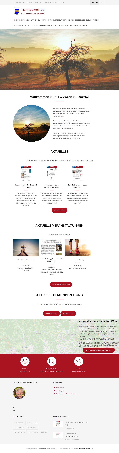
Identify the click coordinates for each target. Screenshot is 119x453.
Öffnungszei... (33, 423)
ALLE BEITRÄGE (59, 210)
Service (44, 432)
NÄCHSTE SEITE (68, 313)
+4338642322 (20, 2)
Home (16, 20)
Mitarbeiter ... (19, 423)
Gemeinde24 (42, 449)
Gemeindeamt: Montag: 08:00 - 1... (56, 2)
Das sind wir (33, 432)
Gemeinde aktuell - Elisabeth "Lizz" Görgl (76, 423)
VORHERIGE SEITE (51, 313)
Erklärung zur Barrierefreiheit (66, 394)
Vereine (96, 20)
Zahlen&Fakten (20, 25)
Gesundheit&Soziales (76, 20)
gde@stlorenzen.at (35, 2)
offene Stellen (59, 25)
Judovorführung (78, 260)
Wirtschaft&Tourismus (57, 20)
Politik (22, 20)
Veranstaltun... (19, 432)
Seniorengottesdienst (26, 260)
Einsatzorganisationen (43, 25)
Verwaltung (31, 20)
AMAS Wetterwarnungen (77, 25)
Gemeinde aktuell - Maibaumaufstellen (71, 435)
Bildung (89, 20)
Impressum (60, 388)
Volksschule (19, 427)
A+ (93, 2)
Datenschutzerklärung (86, 449)
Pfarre (30, 25)
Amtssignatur (60, 391)
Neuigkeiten (42, 20)
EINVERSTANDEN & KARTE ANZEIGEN (98, 350)
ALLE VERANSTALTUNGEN (61, 284)
